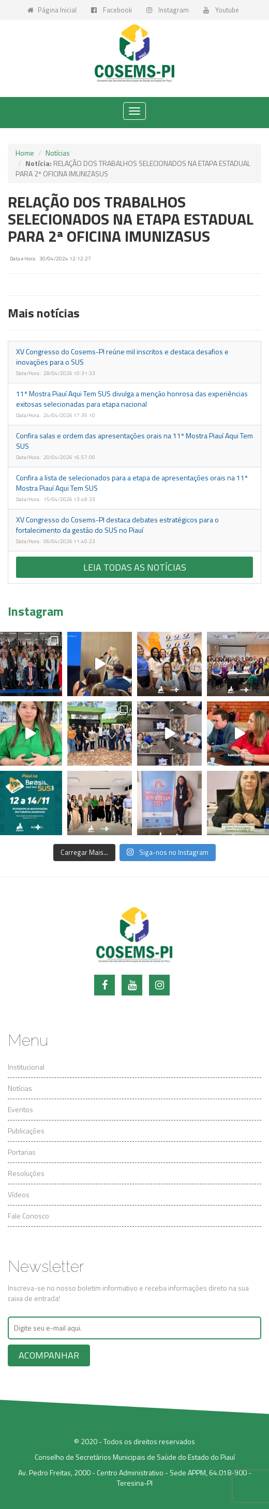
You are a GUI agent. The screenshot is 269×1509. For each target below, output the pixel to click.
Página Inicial (52, 10)
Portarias (22, 1151)
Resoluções (26, 1173)
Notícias (58, 152)
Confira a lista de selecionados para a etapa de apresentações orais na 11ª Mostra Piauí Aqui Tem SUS (132, 482)
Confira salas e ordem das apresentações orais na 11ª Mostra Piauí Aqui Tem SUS (134, 440)
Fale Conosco (28, 1215)
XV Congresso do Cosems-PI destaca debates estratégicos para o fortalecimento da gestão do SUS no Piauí (117, 524)
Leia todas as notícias (134, 567)
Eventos (20, 1109)
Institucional (26, 1066)
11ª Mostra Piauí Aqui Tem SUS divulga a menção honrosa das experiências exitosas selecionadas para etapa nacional (132, 398)
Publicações (26, 1130)
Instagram (167, 10)
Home (25, 152)
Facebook (111, 10)
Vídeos (18, 1194)
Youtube (221, 10)
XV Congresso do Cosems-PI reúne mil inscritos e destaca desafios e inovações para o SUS (122, 356)
